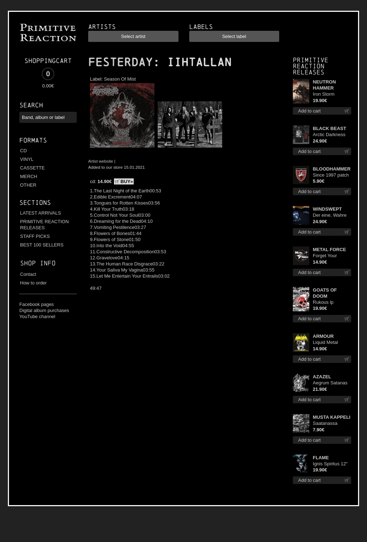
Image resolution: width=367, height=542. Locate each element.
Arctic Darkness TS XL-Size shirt (330, 135)
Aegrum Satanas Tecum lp (330, 383)
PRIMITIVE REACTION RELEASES (44, 224)
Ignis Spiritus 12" (330, 463)
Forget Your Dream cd (325, 256)
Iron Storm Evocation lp (325, 94)
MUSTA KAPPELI (332, 417)
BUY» (126, 181)
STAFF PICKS (35, 236)
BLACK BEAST (329, 128)
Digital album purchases (44, 310)
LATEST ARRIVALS (40, 213)
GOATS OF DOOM (325, 293)
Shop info (38, 263)
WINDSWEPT (327, 209)
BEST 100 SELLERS (41, 245)
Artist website (100, 161)
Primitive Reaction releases (310, 66)
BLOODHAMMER (332, 169)
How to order (33, 283)
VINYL (27, 159)
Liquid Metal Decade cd (325, 343)
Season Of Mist (120, 79)
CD (23, 150)
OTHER (28, 185)
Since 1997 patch (331, 175)
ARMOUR (323, 336)
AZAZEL (322, 376)
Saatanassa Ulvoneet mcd (327, 424)
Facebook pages (36, 304)
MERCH (28, 176)
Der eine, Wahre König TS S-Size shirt (330, 215)
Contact (28, 274)
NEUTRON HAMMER (324, 85)
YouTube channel (37, 316)
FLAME (321, 457)
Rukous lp (323, 302)
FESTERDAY (120, 62)
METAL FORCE (329, 249)
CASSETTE (32, 168)
